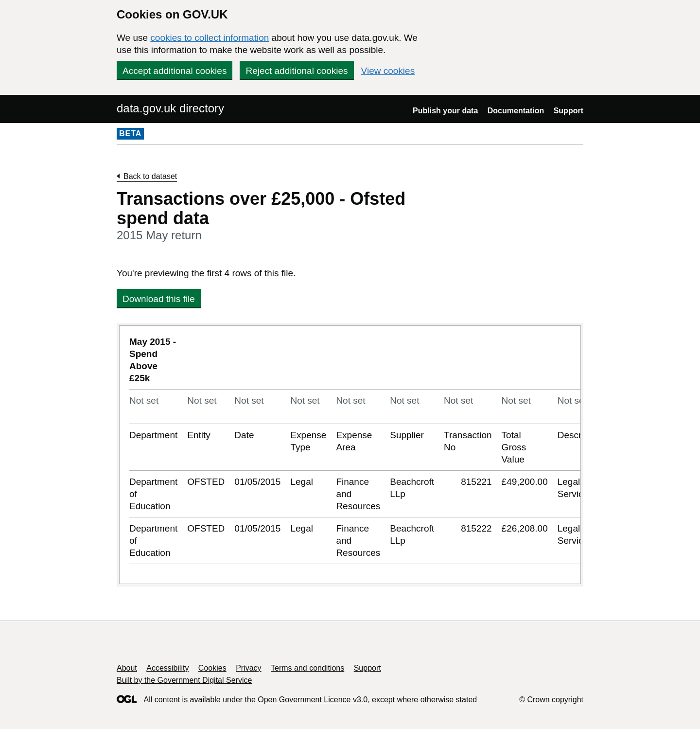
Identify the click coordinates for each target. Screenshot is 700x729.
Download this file (158, 299)
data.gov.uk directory (170, 108)
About (127, 668)
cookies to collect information (209, 38)
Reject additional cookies (296, 71)
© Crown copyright (551, 699)
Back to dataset (150, 176)
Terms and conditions (307, 668)
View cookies (388, 70)
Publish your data (445, 111)
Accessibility (167, 668)
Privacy (248, 668)
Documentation (516, 111)
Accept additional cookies (174, 71)
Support (568, 111)
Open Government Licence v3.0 (313, 699)
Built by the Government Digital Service (184, 680)
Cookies (212, 668)
